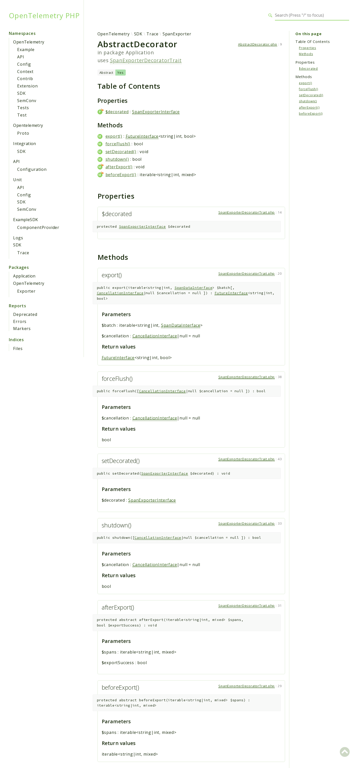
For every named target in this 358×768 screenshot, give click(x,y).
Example (26, 49)
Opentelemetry (28, 125)
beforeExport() (121, 174)
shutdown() (117, 159)
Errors (20, 321)
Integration (24, 143)
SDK (21, 93)
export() (114, 136)
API (20, 57)
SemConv (26, 100)
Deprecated (25, 314)
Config (24, 64)
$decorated (117, 111)
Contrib (25, 78)
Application (24, 276)
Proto (23, 133)
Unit (17, 179)
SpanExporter (177, 34)
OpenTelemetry (28, 42)
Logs (18, 238)
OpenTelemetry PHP (44, 15)
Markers (22, 328)
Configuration (31, 169)
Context (25, 71)
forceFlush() (118, 144)
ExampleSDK (25, 219)
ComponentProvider (38, 227)
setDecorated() (121, 151)
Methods (306, 54)
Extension (27, 86)
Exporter (26, 291)
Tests (23, 107)
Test (22, 115)
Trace (23, 252)
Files (17, 348)
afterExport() (119, 167)
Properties (307, 48)
